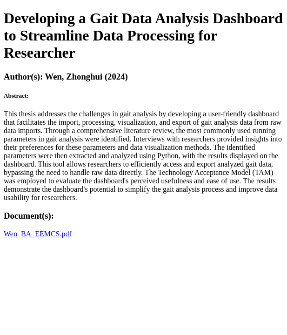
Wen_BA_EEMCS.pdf (38, 234)
